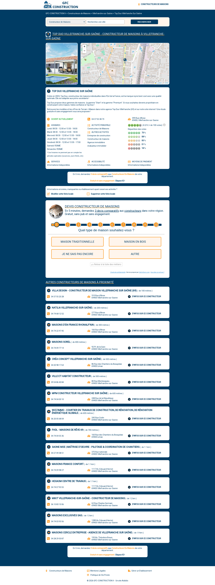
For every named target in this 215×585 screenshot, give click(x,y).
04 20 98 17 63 (57, 365)
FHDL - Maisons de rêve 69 (67, 429)
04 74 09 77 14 (57, 348)
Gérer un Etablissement (140, 571)
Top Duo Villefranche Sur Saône (128, 13)
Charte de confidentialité (117, 272)
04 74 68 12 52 (57, 314)
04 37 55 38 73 (98, 119)
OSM (166, 83)
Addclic (125, 581)
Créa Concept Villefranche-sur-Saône (76, 359)
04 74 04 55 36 (57, 436)
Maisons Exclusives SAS (67, 515)
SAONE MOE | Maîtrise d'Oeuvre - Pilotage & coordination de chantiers (95, 446)
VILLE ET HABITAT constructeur (71, 376)
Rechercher (144, 22)
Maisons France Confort (68, 464)
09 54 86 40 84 (57, 382)
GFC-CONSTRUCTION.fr (56, 13)
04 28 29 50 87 (57, 538)
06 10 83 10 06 (57, 504)
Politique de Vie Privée (98, 575)
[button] (125, 61)
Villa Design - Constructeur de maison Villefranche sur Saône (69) (94, 290)
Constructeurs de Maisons (79, 13)
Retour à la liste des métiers (106, 264)
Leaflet (158, 83)
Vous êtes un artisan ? (157, 272)
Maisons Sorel (61, 341)
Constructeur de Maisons (98, 128)
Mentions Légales (96, 571)
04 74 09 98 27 (57, 470)
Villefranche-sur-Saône (102, 13)
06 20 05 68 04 (57, 419)
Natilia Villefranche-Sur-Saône (72, 307)
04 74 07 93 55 (57, 487)
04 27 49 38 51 (57, 453)
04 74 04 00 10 (57, 399)
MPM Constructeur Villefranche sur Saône (80, 393)
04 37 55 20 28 (57, 297)
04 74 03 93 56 (57, 521)
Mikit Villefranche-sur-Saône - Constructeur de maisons (88, 498)
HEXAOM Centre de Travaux (69, 481)
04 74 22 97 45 (57, 331)
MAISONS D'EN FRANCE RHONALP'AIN (73, 324)
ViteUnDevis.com (144, 272)
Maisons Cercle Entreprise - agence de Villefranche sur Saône (92, 532)
